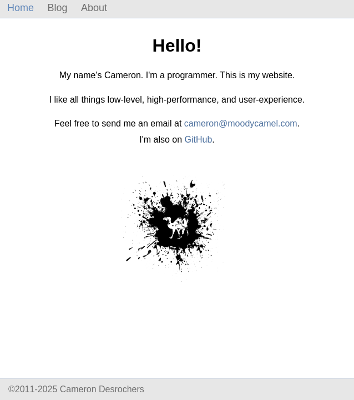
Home (20, 7)
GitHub (199, 139)
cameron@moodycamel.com (240, 123)
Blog (57, 7)
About (94, 7)
